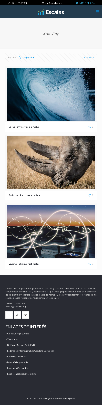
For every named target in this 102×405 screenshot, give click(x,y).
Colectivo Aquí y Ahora (18, 333)
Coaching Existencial (17, 356)
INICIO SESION (85, 3)
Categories (26, 57)
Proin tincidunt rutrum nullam (24, 195)
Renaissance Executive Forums (21, 374)
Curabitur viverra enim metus (24, 127)
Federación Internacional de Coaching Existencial (30, 351)
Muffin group (69, 398)
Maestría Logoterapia (17, 362)
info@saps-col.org (17, 306)
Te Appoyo (12, 339)
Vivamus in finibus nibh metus (24, 264)
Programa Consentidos (18, 368)
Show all (88, 57)
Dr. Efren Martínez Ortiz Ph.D (21, 345)
